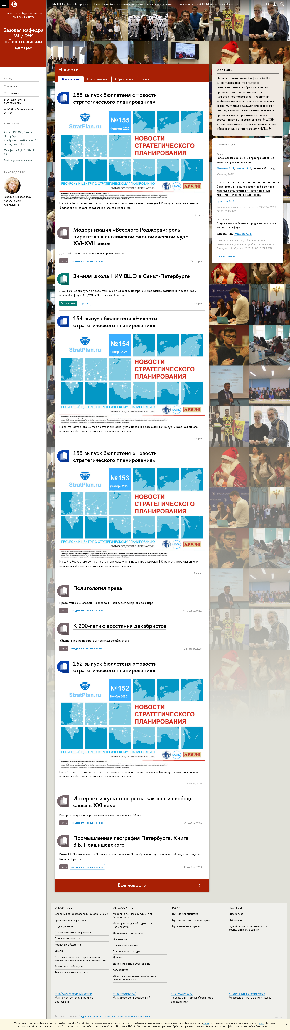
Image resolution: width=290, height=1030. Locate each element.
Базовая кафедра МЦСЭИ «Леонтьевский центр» (23, 38)
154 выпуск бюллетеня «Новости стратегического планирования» (115, 321)
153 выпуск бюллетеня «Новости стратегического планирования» (115, 456)
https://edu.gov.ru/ (124, 993)
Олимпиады (120, 939)
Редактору (278, 1017)
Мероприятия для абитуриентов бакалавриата (133, 915)
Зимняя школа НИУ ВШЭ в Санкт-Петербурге (131, 276)
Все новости (132, 885)
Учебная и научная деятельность (15, 101)
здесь (206, 1022)
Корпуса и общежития (68, 944)
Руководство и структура (70, 920)
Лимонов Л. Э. (225, 168)
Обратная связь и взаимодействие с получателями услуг (134, 977)
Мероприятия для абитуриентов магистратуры (133, 925)
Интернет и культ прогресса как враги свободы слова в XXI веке (133, 801)
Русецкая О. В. (226, 201)
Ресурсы (235, 907)
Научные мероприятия (184, 913)
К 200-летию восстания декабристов (119, 625)
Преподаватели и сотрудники (73, 932)
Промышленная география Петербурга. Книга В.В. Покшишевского (130, 841)
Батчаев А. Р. (243, 168)
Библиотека (236, 913)
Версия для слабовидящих (70, 966)
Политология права (97, 588)
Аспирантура (120, 969)
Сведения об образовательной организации (81, 913)
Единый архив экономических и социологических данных (248, 927)
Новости (68, 69)
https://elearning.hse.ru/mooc (247, 993)
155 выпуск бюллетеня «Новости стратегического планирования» (115, 98)
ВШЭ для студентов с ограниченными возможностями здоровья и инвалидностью (81, 958)
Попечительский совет (69, 938)
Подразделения (64, 926)
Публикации (226, 144)
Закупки (59, 950)
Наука (176, 907)
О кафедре (10, 86)
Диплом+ (118, 957)
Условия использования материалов (121, 1016)
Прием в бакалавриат (126, 945)
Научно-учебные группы (185, 926)
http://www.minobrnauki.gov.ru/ (73, 993)
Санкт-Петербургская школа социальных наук (23, 15)
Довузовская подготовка (128, 933)
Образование (123, 907)
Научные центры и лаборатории (190, 920)
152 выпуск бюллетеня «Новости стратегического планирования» (115, 667)
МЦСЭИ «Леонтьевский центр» (19, 111)
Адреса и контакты (91, 1016)
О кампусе (63, 907)
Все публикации (226, 256)
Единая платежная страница (71, 972)
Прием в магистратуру (126, 951)
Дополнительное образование (131, 963)
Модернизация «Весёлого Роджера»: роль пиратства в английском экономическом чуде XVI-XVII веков (130, 236)
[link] (21, 160)
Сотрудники (11, 93)
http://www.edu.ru (182, 993)
